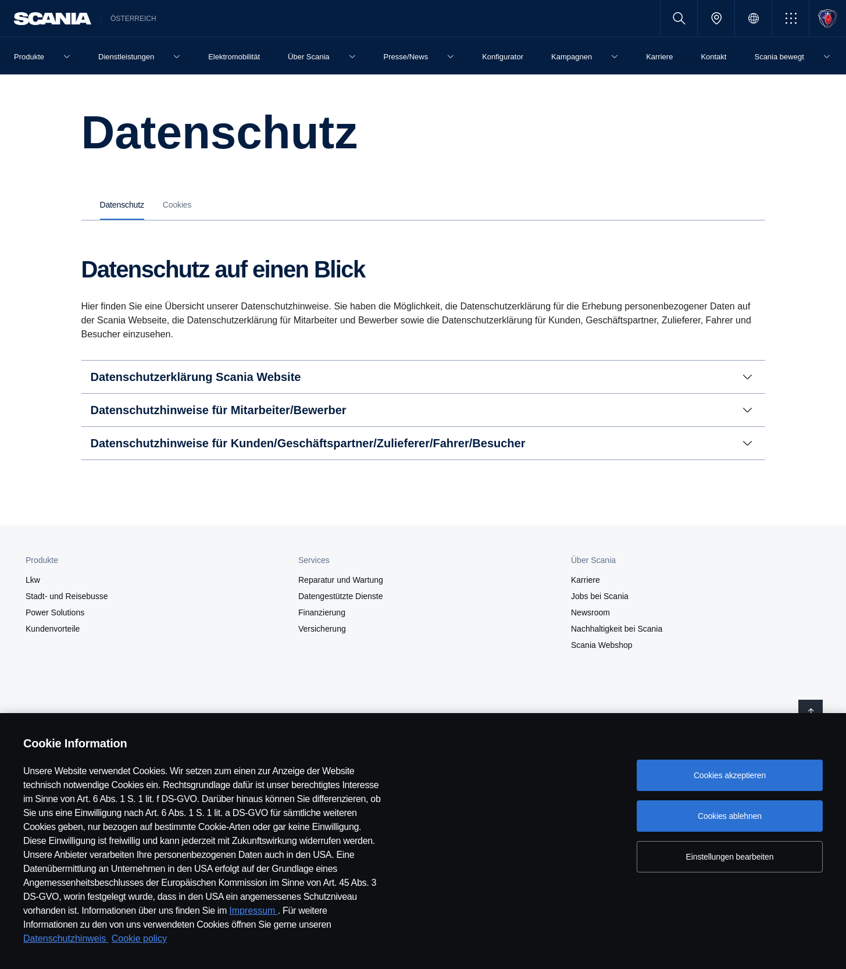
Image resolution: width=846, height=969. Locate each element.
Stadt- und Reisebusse (67, 596)
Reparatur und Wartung (340, 580)
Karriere (585, 580)
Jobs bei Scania (600, 596)
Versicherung (322, 628)
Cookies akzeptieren (730, 775)
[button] (790, 18)
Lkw (33, 580)
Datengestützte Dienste (340, 596)
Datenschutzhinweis (66, 938)
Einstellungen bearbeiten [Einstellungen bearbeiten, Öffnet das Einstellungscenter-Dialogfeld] (730, 856)
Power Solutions (55, 612)
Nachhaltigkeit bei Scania (616, 628)
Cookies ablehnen (730, 816)
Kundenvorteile (53, 628)
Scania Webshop (602, 645)
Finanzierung (321, 612)
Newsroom (590, 612)
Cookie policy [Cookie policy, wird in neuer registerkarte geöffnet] (139, 938)
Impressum (253, 910)
